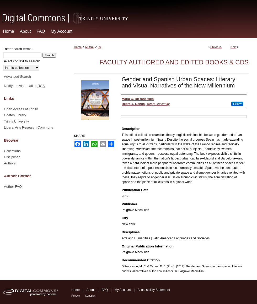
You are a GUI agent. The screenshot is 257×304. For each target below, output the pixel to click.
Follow (237, 103)
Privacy (75, 295)
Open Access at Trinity (21, 109)
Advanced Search (17, 77)
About (91, 290)
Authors (10, 163)
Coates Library (15, 115)
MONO (89, 46)
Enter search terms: (17, 49)
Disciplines (12, 157)
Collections (12, 151)
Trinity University (16, 121)
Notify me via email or (24, 86)
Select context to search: (21, 61)
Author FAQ (13, 187)
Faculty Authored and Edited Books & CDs (174, 62)
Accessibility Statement (154, 290)
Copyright (90, 295)
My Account (123, 290)
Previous (216, 46)
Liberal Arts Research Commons (28, 127)
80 (99, 46)
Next (234, 46)
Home (78, 46)
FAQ (104, 290)
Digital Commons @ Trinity (128, 12)
